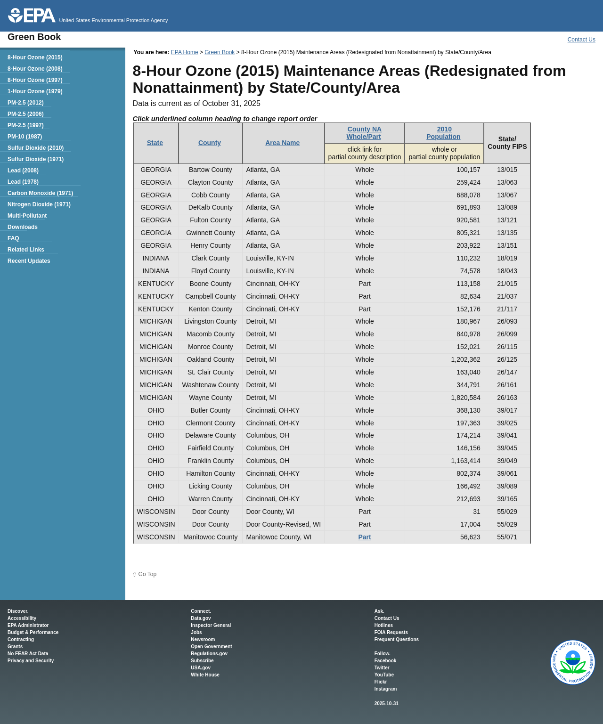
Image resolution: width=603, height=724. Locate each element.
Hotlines (384, 625)
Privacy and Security (31, 660)
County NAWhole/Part (364, 132)
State (155, 142)
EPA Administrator (28, 625)
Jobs (196, 632)
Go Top (147, 574)
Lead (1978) (23, 182)
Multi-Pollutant (27, 215)
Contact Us (581, 39)
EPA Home (184, 52)
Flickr (381, 681)
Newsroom (203, 639)
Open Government (211, 646)
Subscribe (202, 660)
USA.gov (201, 667)
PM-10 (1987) (25, 136)
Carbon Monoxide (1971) (40, 193)
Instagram (386, 688)
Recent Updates (29, 261)
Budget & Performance (33, 632)
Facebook (386, 660)
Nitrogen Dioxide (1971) (39, 204)
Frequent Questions (397, 639)
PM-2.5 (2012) (26, 102)
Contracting (21, 639)
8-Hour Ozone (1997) (35, 80)
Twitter (382, 667)
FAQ (13, 238)
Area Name (282, 142)
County (209, 142)
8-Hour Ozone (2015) (35, 57)
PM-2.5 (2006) (26, 114)
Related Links (26, 249)
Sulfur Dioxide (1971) (36, 159)
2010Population (443, 132)
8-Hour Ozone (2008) (35, 68)
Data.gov (201, 618)
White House (205, 674)
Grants (15, 646)
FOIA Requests (391, 632)
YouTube (384, 674)
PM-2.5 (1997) (26, 125)
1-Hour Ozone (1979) (35, 91)
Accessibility (22, 618)
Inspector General (211, 625)
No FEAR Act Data (28, 653)
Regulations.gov (209, 653)
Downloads (23, 227)
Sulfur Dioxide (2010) (36, 148)
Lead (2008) (23, 170)
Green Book (219, 52)
